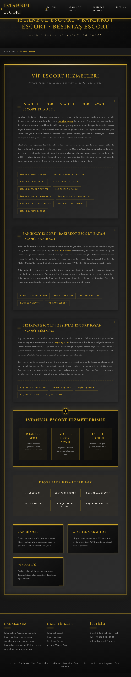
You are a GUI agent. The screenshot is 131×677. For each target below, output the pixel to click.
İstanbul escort (67, 122)
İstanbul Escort (51, 9)
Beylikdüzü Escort (98, 497)
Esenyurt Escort (65, 497)
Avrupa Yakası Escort (58, 650)
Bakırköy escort (63, 253)
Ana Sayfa (9, 52)
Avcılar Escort (33, 508)
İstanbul (17, 9)
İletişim (121, 7)
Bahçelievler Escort (65, 509)
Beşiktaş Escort (98, 9)
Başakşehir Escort (98, 508)
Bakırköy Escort (74, 9)
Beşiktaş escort (72, 346)
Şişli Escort (33, 497)
